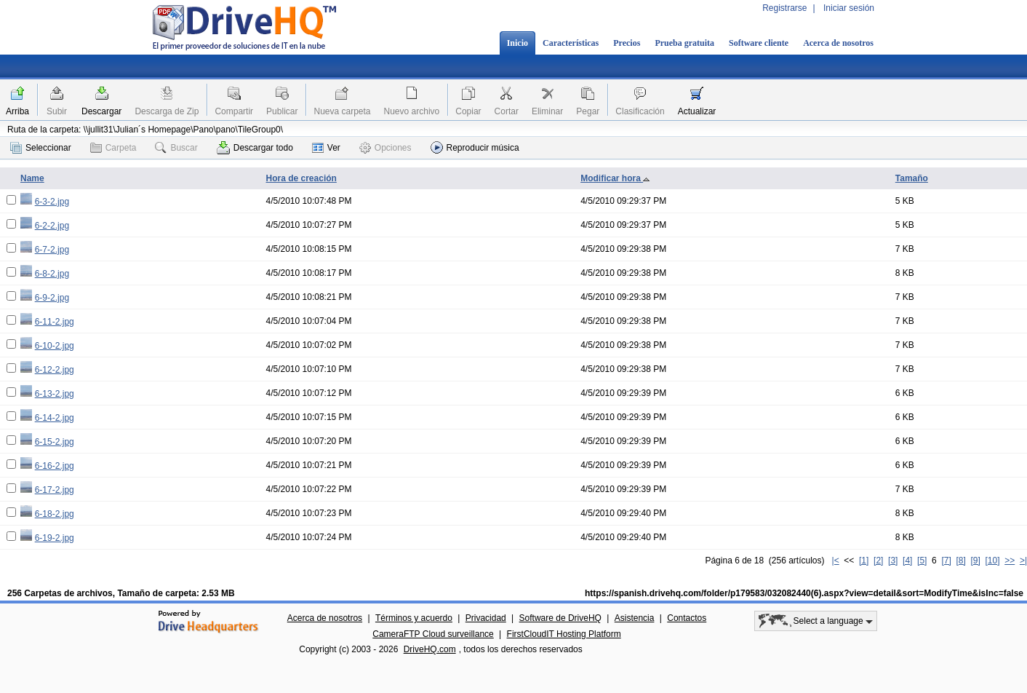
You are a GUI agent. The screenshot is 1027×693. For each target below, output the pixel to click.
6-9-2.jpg (52, 298)
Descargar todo (255, 147)
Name (32, 178)
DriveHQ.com (430, 649)
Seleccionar (40, 148)
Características (571, 43)
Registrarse (784, 8)
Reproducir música (475, 147)
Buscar (176, 148)
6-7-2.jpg (52, 250)
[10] (993, 560)
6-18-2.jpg (54, 514)
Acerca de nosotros (838, 43)
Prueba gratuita (684, 43)
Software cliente (758, 43)
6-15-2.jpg (54, 442)
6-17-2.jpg (54, 490)
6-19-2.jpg (54, 538)
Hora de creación (301, 178)
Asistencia (635, 618)
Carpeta (113, 148)
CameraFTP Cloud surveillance (433, 634)
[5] (922, 560)
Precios (626, 43)
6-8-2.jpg (52, 274)
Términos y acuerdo (413, 618)
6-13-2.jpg (54, 394)
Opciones (385, 148)
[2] (878, 560)
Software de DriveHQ (560, 618)
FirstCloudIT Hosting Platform (564, 634)
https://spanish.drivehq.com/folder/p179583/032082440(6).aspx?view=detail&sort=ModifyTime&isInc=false (804, 593)
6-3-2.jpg (52, 202)
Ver (326, 148)
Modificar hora (615, 178)
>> (1009, 560)
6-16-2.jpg (54, 466)
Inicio (517, 43)
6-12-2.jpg (54, 370)
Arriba (17, 111)
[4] (907, 560)
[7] (946, 560)
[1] (863, 560)
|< (835, 560)
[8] (960, 560)
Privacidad (485, 618)
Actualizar (697, 111)
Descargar (101, 111)
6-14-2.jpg (54, 418)
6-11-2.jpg (54, 322)
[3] (893, 560)
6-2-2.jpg (52, 226)
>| (1023, 560)
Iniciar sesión (848, 8)
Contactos (686, 618)
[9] (975, 560)
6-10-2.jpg (54, 346)
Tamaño (911, 178)
